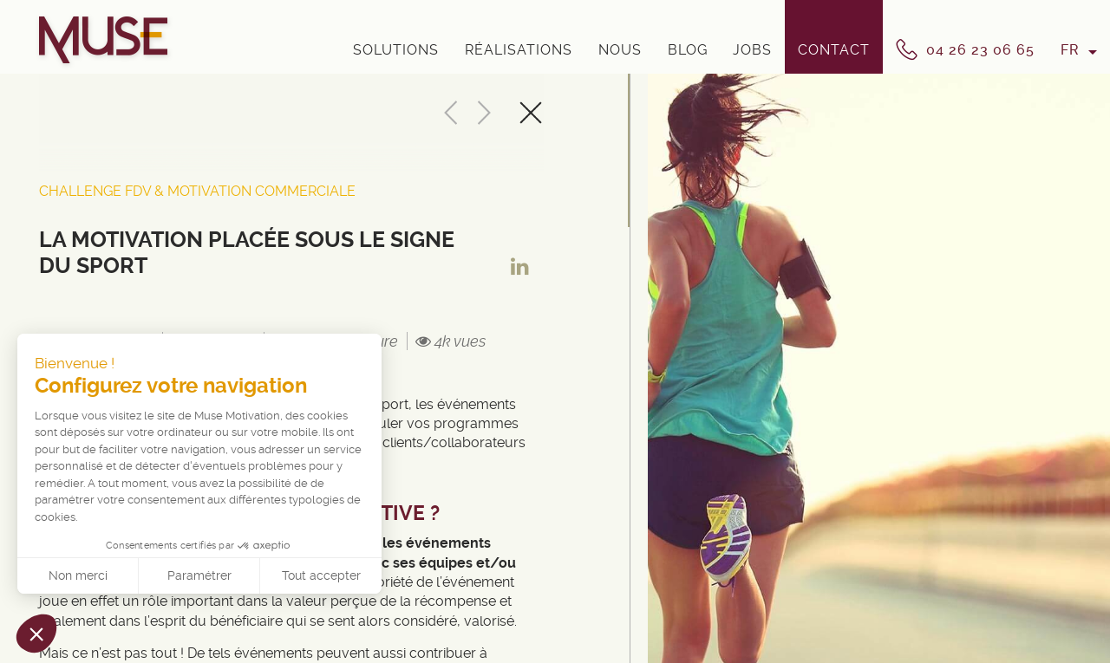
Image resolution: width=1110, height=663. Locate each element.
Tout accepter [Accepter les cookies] (321, 575)
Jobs (752, 50)
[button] (36, 633)
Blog (688, 50)
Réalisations (518, 50)
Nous (620, 50)
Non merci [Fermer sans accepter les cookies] (78, 575)
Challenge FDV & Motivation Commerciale (197, 191)
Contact (834, 50)
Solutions (396, 50)
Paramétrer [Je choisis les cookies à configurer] (199, 575)
